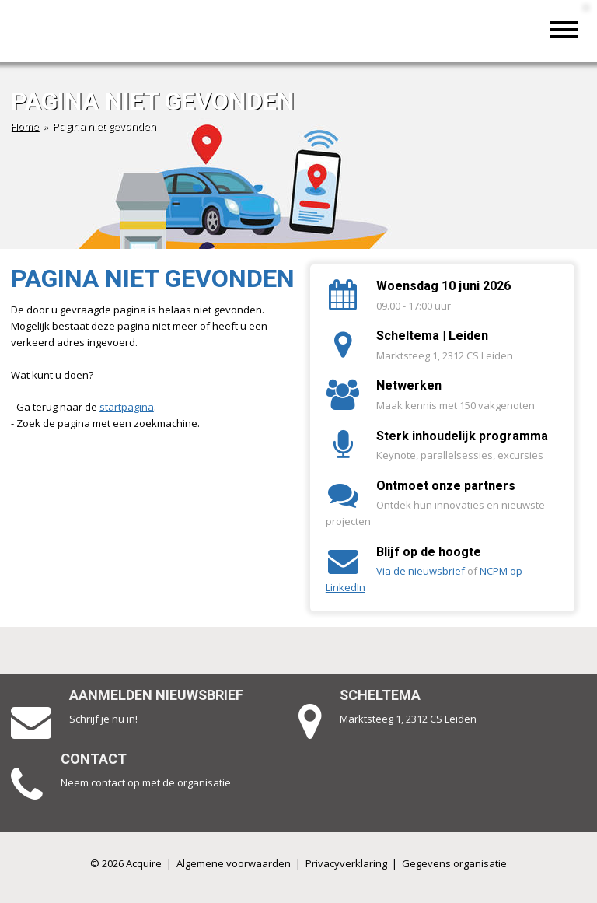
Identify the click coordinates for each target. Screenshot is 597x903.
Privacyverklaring (346, 863)
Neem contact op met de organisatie (146, 782)
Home (25, 126)
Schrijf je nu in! (103, 719)
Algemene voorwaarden (233, 863)
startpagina (127, 407)
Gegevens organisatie (454, 863)
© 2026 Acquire (126, 863)
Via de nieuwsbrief (420, 571)
